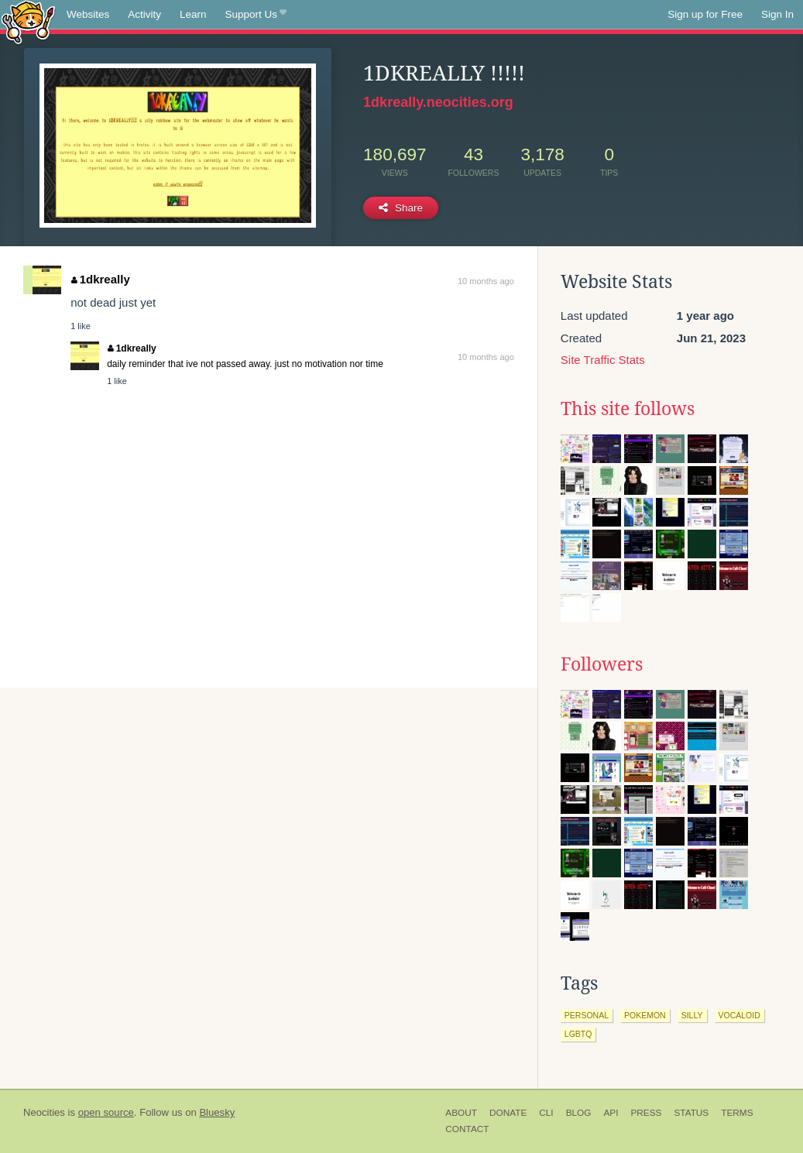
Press (645, 1112)
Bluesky (217, 1112)
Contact (467, 1129)
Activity (144, 14)
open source (106, 1112)
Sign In (777, 14)
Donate (508, 1112)
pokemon (645, 1015)
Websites (88, 14)
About (461, 1112)
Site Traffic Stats (603, 359)
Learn (193, 14)
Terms (737, 1112)
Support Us (256, 15)
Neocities (44, 1112)
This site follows (628, 409)
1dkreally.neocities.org (438, 102)
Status (691, 1112)
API (610, 1112)
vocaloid (739, 1015)
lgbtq (578, 1033)
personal (587, 1015)
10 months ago (486, 281)
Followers (602, 664)
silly (692, 1015)
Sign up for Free (705, 14)
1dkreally (100, 279)
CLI (546, 1112)
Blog (579, 1112)
